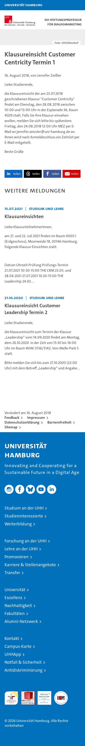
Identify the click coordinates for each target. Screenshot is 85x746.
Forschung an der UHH (25, 541)
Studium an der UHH (24, 508)
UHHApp (13, 654)
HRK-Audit (42, 696)
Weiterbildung (18, 524)
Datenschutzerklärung (22, 422)
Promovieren (17, 557)
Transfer (12, 572)
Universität (15, 589)
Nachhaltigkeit (18, 605)
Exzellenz (13, 597)
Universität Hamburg (23, 4)
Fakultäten (15, 613)
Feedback (12, 417)
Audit (25, 693)
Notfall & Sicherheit (23, 662)
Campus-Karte (18, 646)
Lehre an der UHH (21, 549)
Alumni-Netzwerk (21, 621)
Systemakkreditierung (61, 693)
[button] (67, 5)
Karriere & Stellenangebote (30, 565)
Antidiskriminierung (23, 670)
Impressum (36, 417)
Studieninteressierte (24, 516)
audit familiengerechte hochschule (11, 698)
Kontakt (12, 638)
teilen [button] (16, 174)
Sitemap (11, 427)
